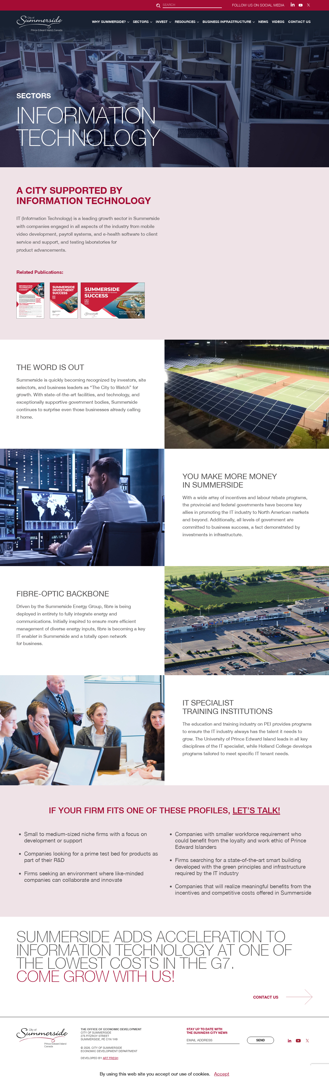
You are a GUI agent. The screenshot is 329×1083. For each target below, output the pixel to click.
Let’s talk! (256, 810)
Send (260, 1040)
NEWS (263, 22)
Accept (221, 1074)
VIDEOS (278, 22)
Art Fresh (110, 1058)
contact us (265, 997)
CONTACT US (299, 22)
